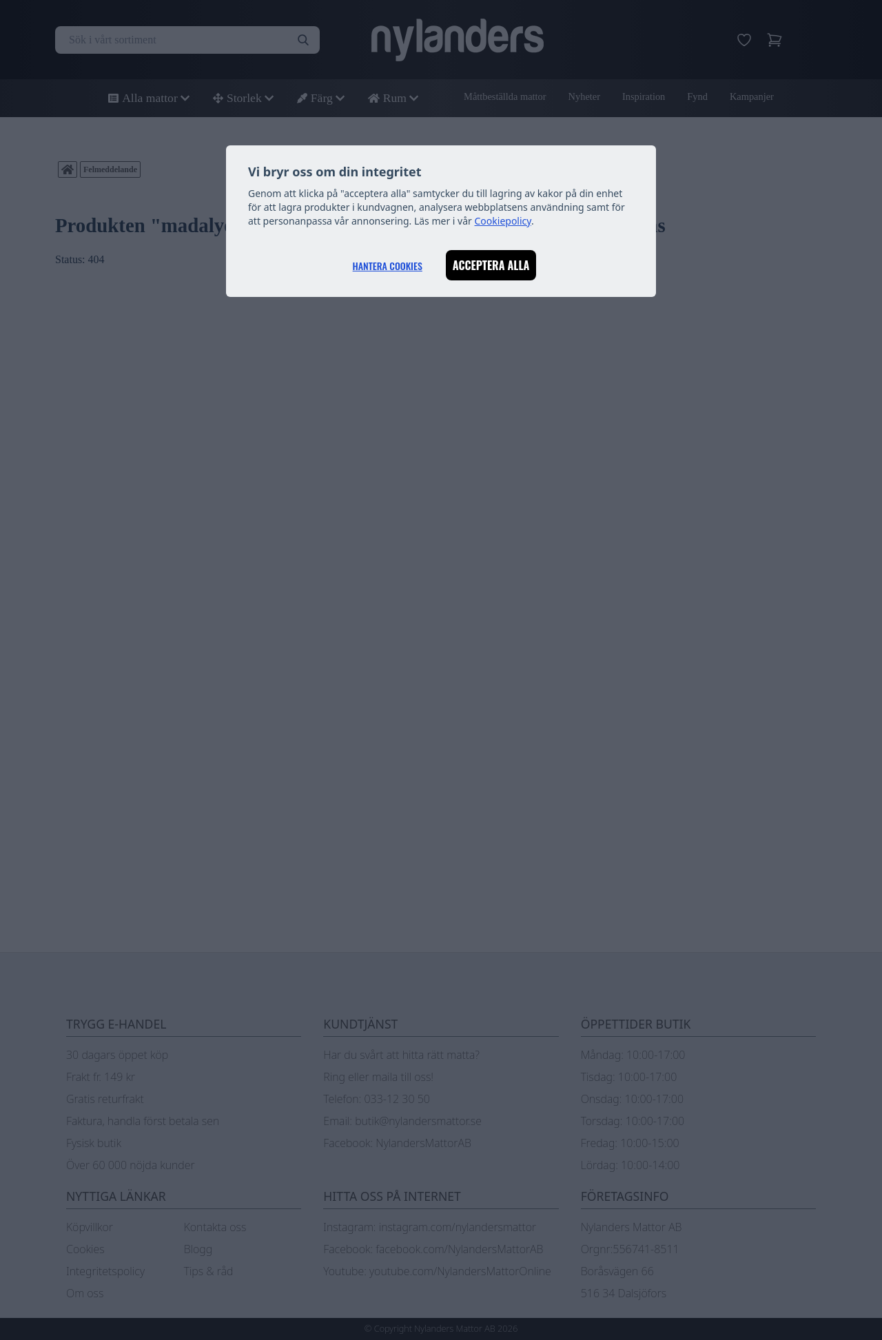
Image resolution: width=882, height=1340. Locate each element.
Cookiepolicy (503, 220)
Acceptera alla (491, 265)
